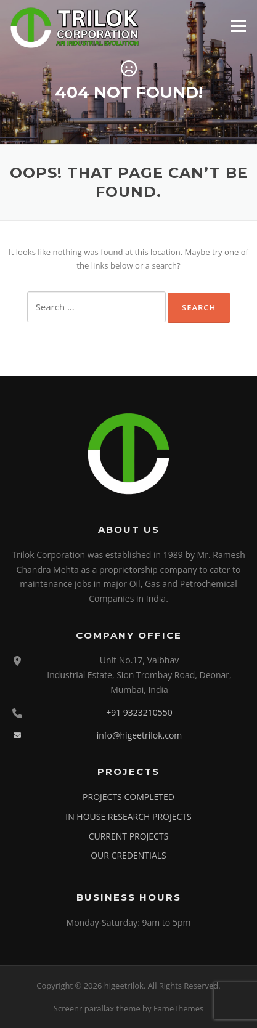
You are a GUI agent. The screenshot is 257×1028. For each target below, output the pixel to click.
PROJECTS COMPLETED (128, 797)
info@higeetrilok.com (139, 735)
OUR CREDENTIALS (128, 855)
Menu (238, 25)
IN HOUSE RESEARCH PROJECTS (128, 816)
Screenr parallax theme (97, 1008)
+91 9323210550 (139, 712)
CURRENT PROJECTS (129, 836)
